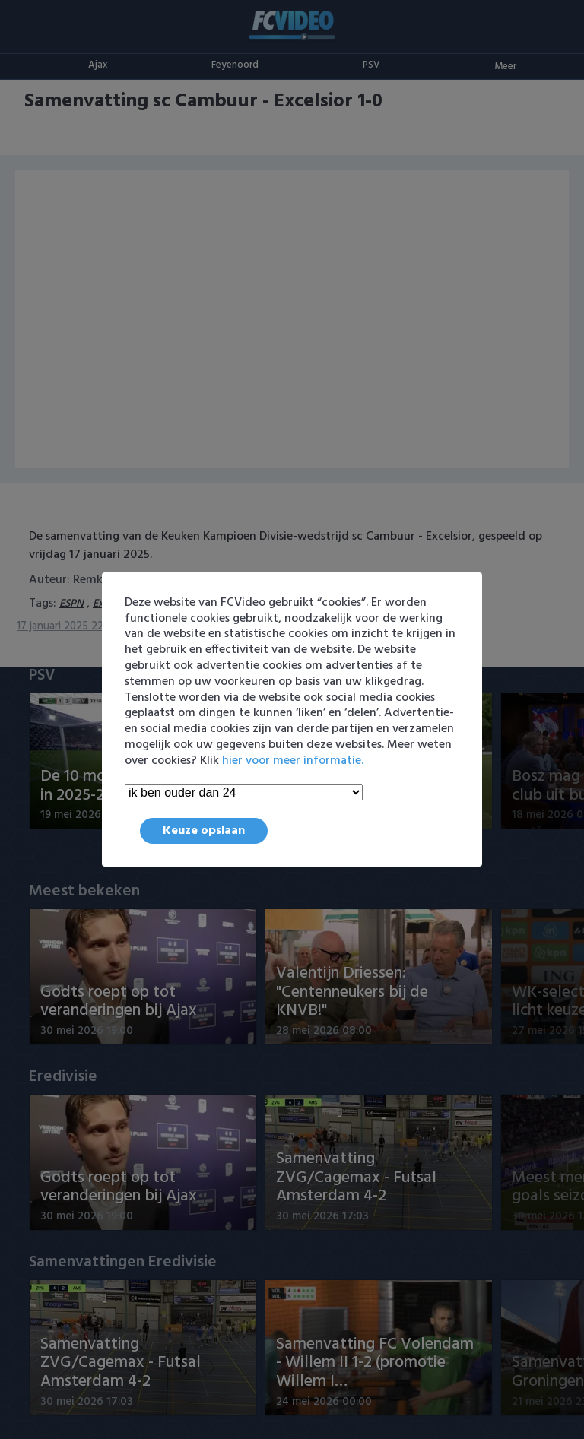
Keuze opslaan (204, 831)
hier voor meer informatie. (292, 761)
